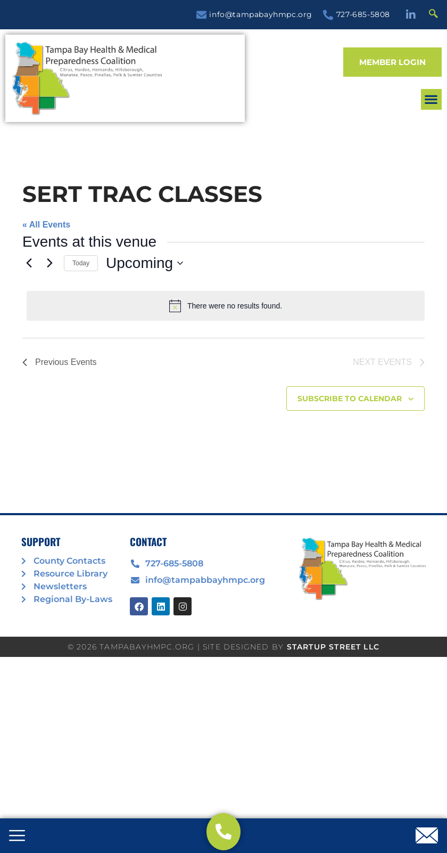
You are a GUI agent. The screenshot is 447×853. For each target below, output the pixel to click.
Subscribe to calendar (349, 398)
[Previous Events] (28, 263)
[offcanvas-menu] (17, 836)
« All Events (46, 224)
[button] (431, 99)
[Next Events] (49, 263)
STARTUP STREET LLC (333, 647)
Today (80, 263)
